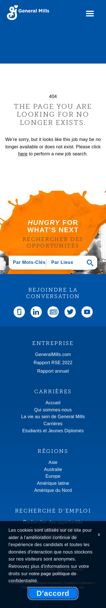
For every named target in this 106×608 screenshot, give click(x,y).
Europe (53, 476)
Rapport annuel (53, 371)
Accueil (53, 402)
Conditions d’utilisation (79, 583)
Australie (53, 469)
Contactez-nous (21, 583)
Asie (53, 462)
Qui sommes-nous (53, 409)
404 (53, 96)
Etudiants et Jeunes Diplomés (53, 430)
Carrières (53, 423)
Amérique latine (53, 483)
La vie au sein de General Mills (53, 416)
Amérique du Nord (53, 490)
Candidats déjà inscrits (53, 529)
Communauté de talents (52, 535)
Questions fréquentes (48, 583)
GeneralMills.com (53, 354)
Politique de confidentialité (38, 587)
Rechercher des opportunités (53, 522)
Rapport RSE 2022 (53, 362)
